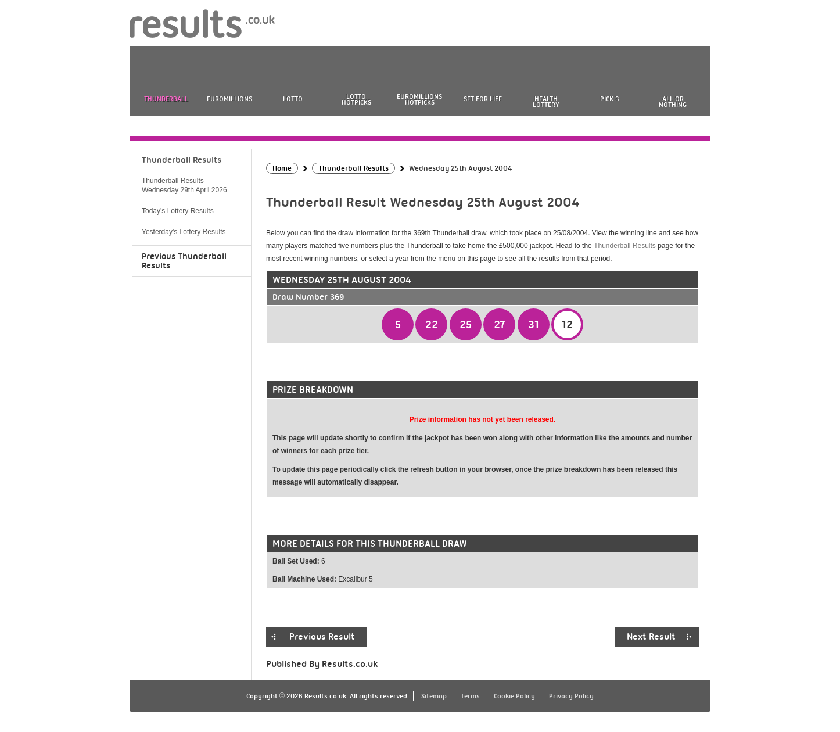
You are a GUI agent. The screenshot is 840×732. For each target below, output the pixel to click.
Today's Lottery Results (178, 211)
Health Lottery (546, 102)
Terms (470, 696)
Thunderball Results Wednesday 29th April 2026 (184, 185)
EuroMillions (229, 99)
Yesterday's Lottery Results (184, 232)
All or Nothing (673, 102)
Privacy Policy (571, 696)
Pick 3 (609, 99)
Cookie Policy (514, 696)
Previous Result (322, 636)
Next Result (651, 636)
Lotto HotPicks (356, 99)
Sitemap (434, 696)
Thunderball (166, 99)
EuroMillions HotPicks (419, 99)
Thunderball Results (625, 246)
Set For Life (483, 99)
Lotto (293, 99)
